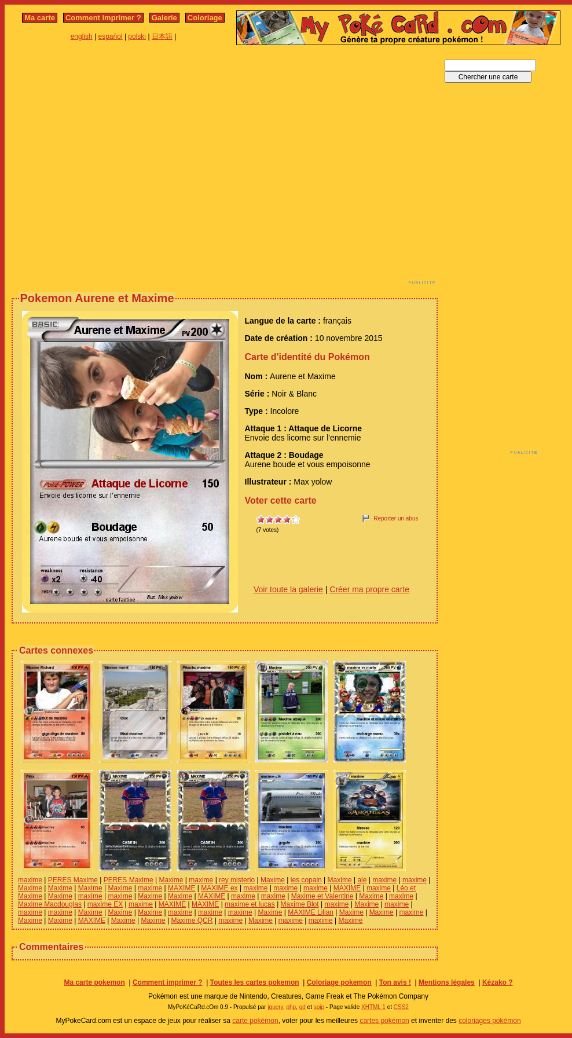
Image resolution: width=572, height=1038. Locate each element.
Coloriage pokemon (339, 982)
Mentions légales (447, 982)
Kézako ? (497, 982)
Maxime (171, 880)
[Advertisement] (108, 168)
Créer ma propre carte (369, 589)
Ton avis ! (395, 982)
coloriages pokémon (489, 1021)
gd (302, 1007)
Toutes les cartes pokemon (254, 982)
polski (137, 36)
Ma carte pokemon (94, 982)
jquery (275, 1007)
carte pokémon (255, 1021)
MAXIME (181, 888)
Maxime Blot (300, 904)
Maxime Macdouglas (50, 904)
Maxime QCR (191, 920)
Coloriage (205, 17)
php (291, 1007)
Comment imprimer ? (103, 17)
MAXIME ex (219, 888)
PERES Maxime (73, 880)
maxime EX (105, 904)
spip (319, 1007)
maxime (30, 880)
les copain (306, 880)
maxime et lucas (250, 904)
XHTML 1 (373, 1007)
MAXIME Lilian (310, 912)
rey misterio (237, 880)
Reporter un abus (395, 518)
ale (361, 880)
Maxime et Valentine (322, 896)
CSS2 (401, 1007)
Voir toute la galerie (288, 589)
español (110, 36)
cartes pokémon (384, 1021)
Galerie (164, 17)
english (82, 36)
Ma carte (39, 17)
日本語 (162, 36)
